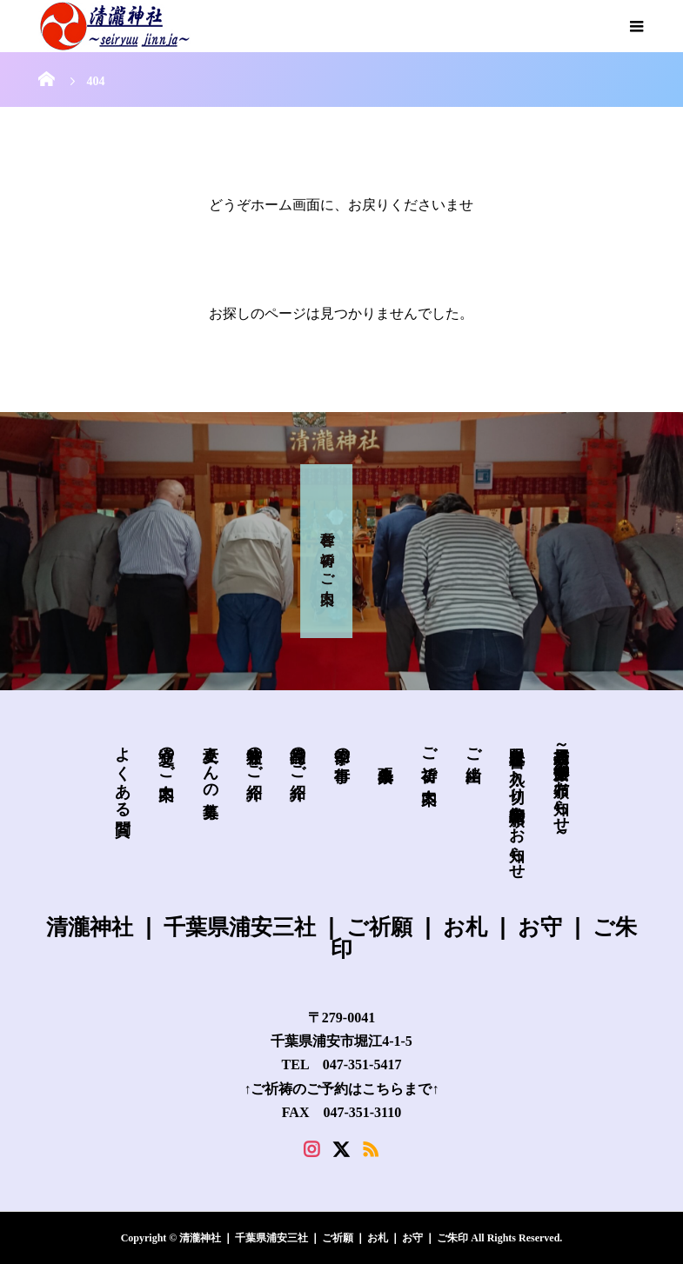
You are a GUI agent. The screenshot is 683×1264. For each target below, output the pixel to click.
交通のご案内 (166, 754)
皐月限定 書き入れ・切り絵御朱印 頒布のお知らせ (517, 803)
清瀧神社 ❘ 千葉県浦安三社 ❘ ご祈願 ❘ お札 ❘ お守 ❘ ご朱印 (341, 938)
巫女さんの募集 (210, 763)
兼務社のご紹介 (254, 754)
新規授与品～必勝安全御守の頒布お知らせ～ (561, 788)
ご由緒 (473, 746)
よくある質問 (122, 772)
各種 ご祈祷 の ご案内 (327, 551)
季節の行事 (342, 746)
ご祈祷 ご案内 (429, 756)
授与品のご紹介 (297, 754)
